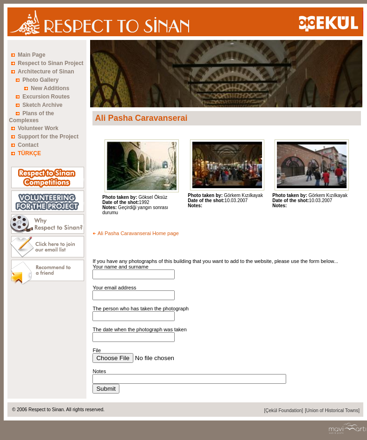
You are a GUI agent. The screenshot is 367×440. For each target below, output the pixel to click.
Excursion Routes (46, 96)
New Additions (50, 88)
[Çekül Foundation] (283, 410)
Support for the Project (48, 136)
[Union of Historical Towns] (332, 410)
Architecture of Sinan (46, 71)
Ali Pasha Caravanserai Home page (138, 233)
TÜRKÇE (29, 153)
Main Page (31, 55)
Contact (28, 145)
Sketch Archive (42, 105)
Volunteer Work (38, 128)
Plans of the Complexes (31, 117)
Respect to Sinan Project (50, 63)
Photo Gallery (40, 80)
